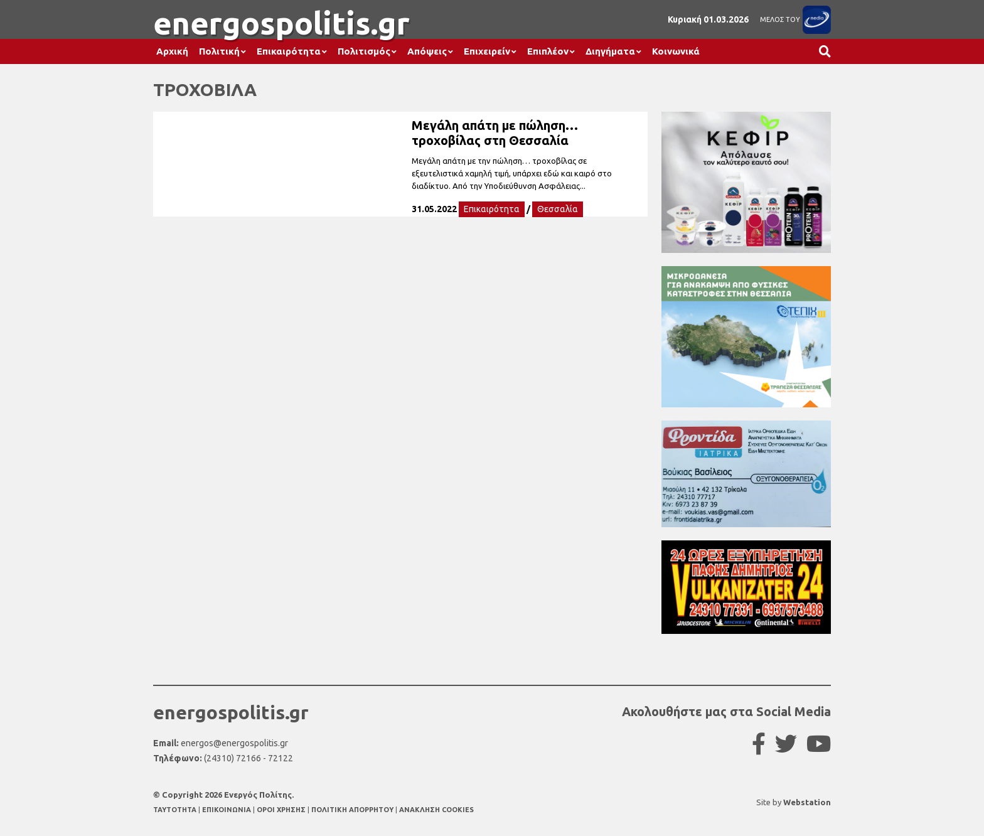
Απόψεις (427, 51)
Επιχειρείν (487, 51)
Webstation (807, 802)
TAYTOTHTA (175, 809)
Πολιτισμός (364, 51)
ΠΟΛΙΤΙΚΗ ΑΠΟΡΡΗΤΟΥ (352, 809)
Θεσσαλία (557, 209)
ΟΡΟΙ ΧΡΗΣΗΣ (282, 809)
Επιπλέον (548, 51)
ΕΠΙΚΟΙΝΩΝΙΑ (227, 809)
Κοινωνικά (676, 51)
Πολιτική (219, 51)
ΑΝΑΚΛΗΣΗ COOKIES (436, 809)
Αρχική (172, 51)
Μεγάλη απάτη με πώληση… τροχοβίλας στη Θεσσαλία (495, 132)
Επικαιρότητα (289, 51)
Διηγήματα (610, 51)
